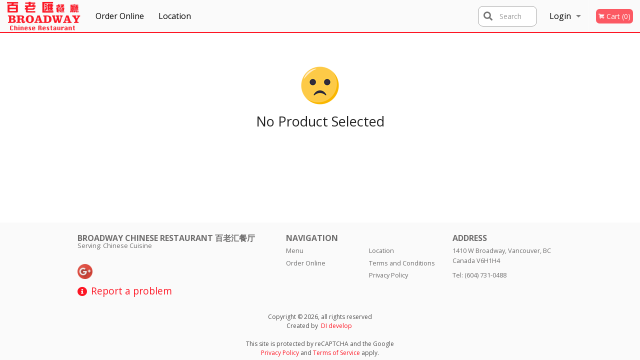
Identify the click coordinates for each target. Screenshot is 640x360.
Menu (295, 250)
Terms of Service (336, 352)
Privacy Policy (388, 275)
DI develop (336, 326)
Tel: (479, 275)
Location (174, 16)
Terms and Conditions (402, 263)
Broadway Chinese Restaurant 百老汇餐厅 (166, 238)
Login (560, 16)
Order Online (120, 16)
